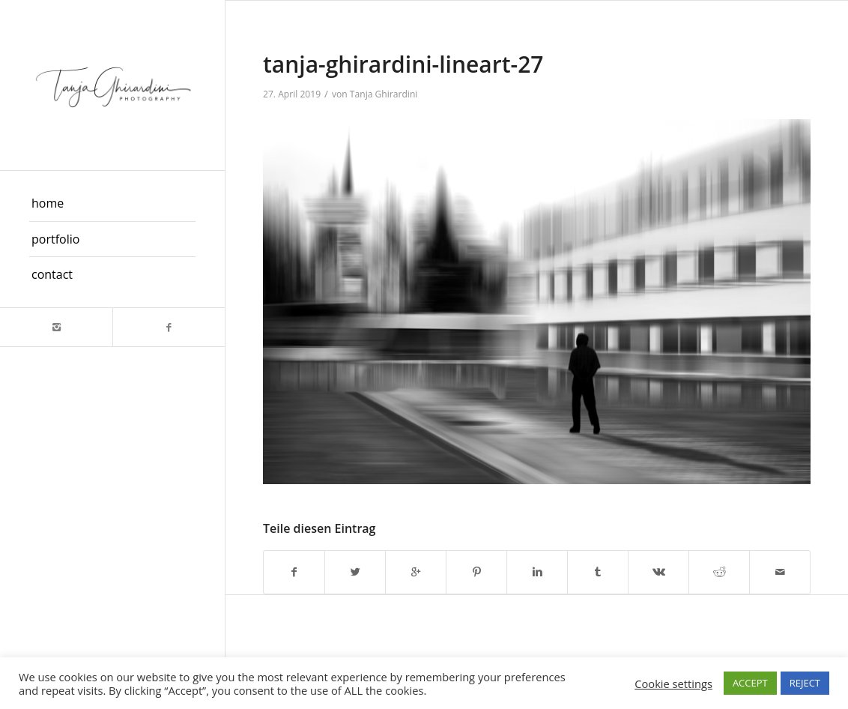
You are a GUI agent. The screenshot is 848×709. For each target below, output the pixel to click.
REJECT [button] (805, 683)
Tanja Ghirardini (384, 94)
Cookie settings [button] (673, 683)
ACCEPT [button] (750, 683)
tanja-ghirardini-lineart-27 (403, 64)
